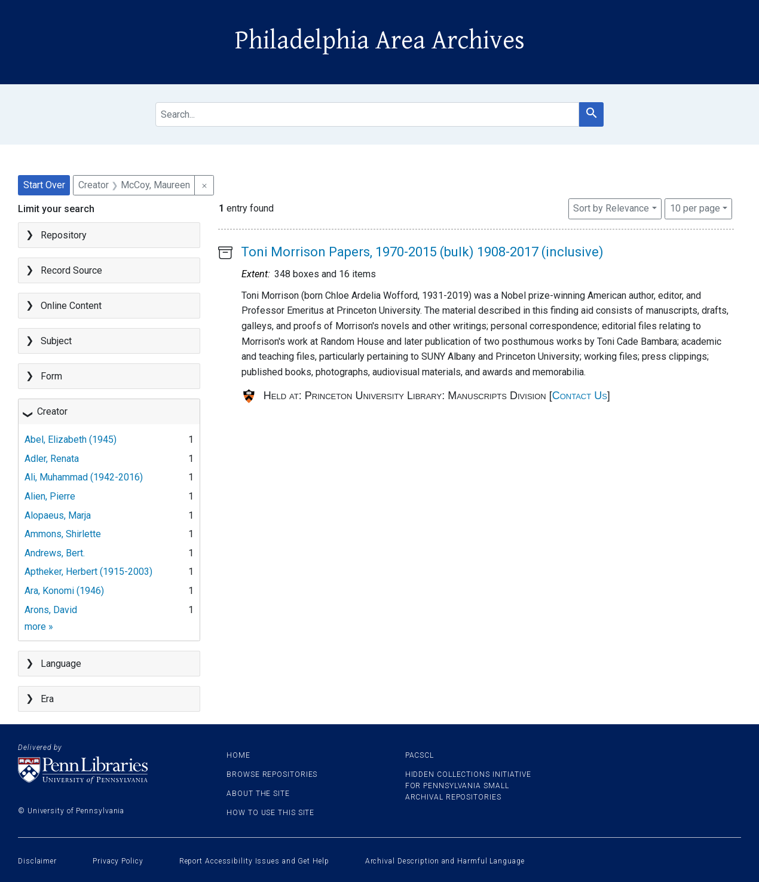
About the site (258, 793)
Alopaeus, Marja (58, 515)
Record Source (71, 270)
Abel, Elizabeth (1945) (71, 439)
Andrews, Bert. (55, 553)
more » (39, 626)
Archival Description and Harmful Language (445, 861)
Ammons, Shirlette (63, 534)
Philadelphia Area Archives (380, 41)
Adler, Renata (52, 458)
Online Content (71, 305)
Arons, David (51, 609)
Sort (611, 208)
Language (61, 663)
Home (238, 755)
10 (695, 207)
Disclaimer (37, 861)
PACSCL (419, 755)
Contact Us (579, 396)
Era (47, 699)
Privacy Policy (118, 861)
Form (51, 376)
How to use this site (270, 812)
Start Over (44, 185)
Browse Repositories (272, 774)
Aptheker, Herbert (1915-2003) (88, 571)
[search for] (367, 114)
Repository (64, 235)
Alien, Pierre (50, 496)
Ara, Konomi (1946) (64, 590)
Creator (52, 411)
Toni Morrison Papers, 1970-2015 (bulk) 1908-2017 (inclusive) (422, 251)
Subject (56, 341)
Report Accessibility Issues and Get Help (254, 861)
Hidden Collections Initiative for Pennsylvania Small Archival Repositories (468, 785)
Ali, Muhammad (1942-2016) (84, 477)
